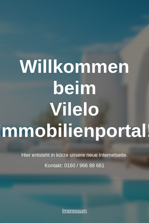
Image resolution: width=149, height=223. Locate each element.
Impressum (74, 210)
